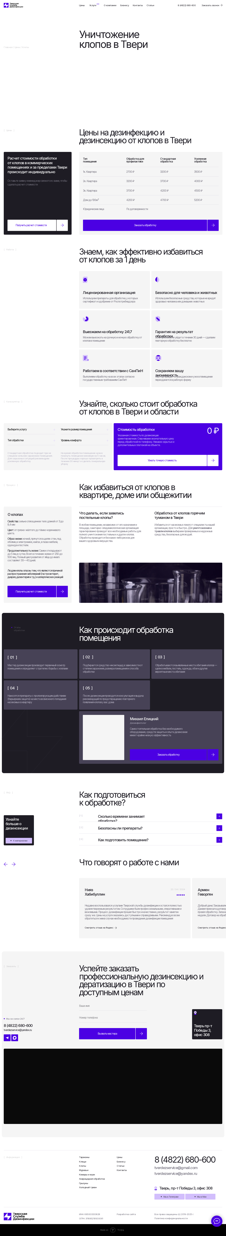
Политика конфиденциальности (171, 1218)
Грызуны (83, 1183)
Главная (8, 47)
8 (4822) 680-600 (187, 5)
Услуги (92, 5)
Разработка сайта (126, 1214)
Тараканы (84, 1157)
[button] (151, 225)
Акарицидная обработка (92, 1178)
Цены (82, 5)
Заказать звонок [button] (210, 5)
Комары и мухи (87, 1174)
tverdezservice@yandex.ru (175, 1173)
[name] (113, 1006)
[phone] (113, 1017)
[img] (13, 5)
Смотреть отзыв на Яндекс (99, 927)
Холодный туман (88, 1187)
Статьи (150, 5)
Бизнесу (124, 5)
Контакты (138, 5)
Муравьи (83, 1170)
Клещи (82, 1161)
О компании (110, 5)
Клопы (82, 1165)
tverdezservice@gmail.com (175, 1167)
